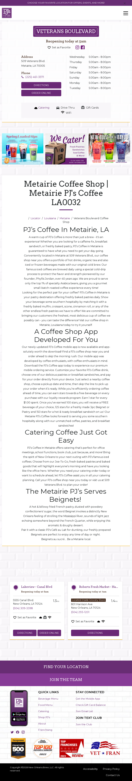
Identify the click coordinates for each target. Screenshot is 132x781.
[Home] (26, 218)
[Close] (125, 3)
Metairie (65, 218)
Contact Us (113, 775)
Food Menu (45, 704)
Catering (43, 711)
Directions (24, 632)
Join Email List (84, 711)
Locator (35, 218)
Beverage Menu (48, 698)
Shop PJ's (44, 717)
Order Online (41, 93)
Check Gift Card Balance (91, 704)
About (42, 723)
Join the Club (84, 724)
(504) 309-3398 (23, 608)
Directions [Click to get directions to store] (41, 85)
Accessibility (90, 768)
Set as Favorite (61, 47)
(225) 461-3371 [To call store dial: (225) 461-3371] (34, 77)
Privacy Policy (111, 768)
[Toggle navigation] (125, 13)
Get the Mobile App (88, 698)
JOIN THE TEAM (66, 679)
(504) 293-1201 (80, 612)
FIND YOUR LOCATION (66, 667)
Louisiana (50, 218)
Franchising (45, 729)
